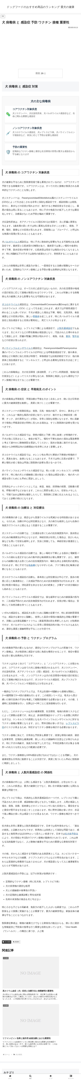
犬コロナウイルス (11, 304)
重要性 (16, 942)
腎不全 (75, 336)
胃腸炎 (36, 316)
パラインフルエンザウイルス (18, 348)
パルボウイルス (12, 242)
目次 (38, 73)
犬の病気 (7, 942)
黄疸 (68, 336)
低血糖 (31, 565)
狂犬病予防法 (71, 834)
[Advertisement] (40, 47)
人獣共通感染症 (64, 328)
